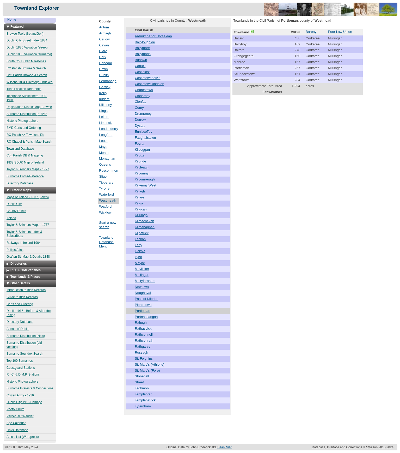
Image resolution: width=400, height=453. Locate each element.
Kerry (103, 93)
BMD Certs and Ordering (24, 128)
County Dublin (16, 211)
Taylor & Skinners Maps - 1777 (28, 169)
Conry (139, 108)
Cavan (104, 45)
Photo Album (15, 409)
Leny (138, 245)
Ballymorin (143, 54)
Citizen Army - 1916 (20, 395)
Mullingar (142, 275)
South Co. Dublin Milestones (26, 61)
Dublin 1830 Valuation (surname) (29, 54)
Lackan (140, 239)
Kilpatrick (142, 233)
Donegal (105, 63)
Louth (103, 141)
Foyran (140, 144)
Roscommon (108, 170)
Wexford (105, 206)
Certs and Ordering (20, 304)
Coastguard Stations (21, 368)
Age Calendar (16, 423)
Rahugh (141, 322)
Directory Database (20, 183)
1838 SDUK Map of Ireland (25, 162)
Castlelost (142, 72)
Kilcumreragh (145, 179)
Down (103, 69)
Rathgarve (142, 346)
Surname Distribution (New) (26, 336)
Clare (103, 51)
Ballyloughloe (145, 42)
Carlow (104, 39)
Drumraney (143, 114)
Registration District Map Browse (29, 107)
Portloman (142, 311)
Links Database (17, 430)
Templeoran (143, 394)
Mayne (140, 263)
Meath (103, 153)
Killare (139, 197)
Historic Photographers (22, 121)
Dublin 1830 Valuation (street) (27, 47)
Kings (103, 111)
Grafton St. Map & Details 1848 (28, 256)
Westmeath (107, 200)
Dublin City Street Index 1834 (27, 40)
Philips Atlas (15, 250)
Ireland (11, 218)
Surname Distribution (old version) (24, 345)
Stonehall (142, 376)
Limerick (105, 123)
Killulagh (141, 215)
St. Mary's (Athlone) (149, 364)
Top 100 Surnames (20, 361)
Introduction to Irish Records (26, 290)
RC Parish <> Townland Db (25, 135)
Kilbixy (140, 155)
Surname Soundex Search (25, 353)
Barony (311, 32)
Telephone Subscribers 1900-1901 (27, 98)
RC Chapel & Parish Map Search (29, 141)
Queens (105, 164)
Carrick (140, 66)
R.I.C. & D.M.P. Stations (23, 374)
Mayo (103, 147)
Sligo (103, 176)
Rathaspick (143, 328)
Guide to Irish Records (22, 297)
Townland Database (20, 148)
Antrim (104, 27)
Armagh (105, 33)
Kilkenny (105, 105)
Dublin (104, 75)
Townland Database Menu (106, 241)
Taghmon (142, 388)
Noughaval (143, 293)
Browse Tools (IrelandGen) (25, 33)
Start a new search (107, 225)
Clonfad (140, 102)
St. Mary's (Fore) (147, 370)
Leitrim (104, 117)
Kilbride (140, 161)
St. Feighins (144, 358)
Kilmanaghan (145, 227)
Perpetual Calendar (20, 416)
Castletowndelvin (147, 78)
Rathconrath (144, 340)
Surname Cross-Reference (25, 176)
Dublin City (14, 204)
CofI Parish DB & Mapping (25, 155)
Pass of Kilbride (146, 299)
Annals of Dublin (18, 329)
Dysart (140, 126)
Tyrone (104, 188)
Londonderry (108, 129)
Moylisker (142, 269)
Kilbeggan (142, 150)
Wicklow (105, 212)
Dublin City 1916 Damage (24, 402)
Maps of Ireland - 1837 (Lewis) (28, 197)
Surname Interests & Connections (30, 388)
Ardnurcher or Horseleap (153, 36)
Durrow (140, 120)
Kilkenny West (145, 185)
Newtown (142, 287)
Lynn (138, 257)
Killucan (141, 209)
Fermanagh (107, 81)
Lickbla (140, 251)
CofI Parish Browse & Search (27, 75)
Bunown (141, 60)
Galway (104, 87)
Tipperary (106, 182)
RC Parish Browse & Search (26, 68)
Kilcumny (142, 173)
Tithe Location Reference (24, 89)
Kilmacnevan (144, 221)
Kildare (104, 99)
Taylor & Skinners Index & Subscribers (24, 234)
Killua (139, 203)
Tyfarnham (143, 406)
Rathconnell (144, 334)
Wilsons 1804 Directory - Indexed (30, 82)
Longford (105, 135)
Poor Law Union (340, 32)
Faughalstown (145, 138)
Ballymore (142, 48)
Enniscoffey (143, 132)
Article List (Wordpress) (23, 437)
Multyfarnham (145, 281)
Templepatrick (145, 400)
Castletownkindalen (149, 84)
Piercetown (143, 305)
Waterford (106, 194)
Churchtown (144, 90)
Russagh (141, 352)
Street (139, 382)
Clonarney (142, 96)
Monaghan (107, 158)
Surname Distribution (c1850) (27, 114)
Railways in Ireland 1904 (24, 243)
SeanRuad (224, 447)
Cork (102, 57)
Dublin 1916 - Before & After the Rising (29, 313)
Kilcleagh (142, 167)
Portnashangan (146, 317)
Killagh (140, 191)
